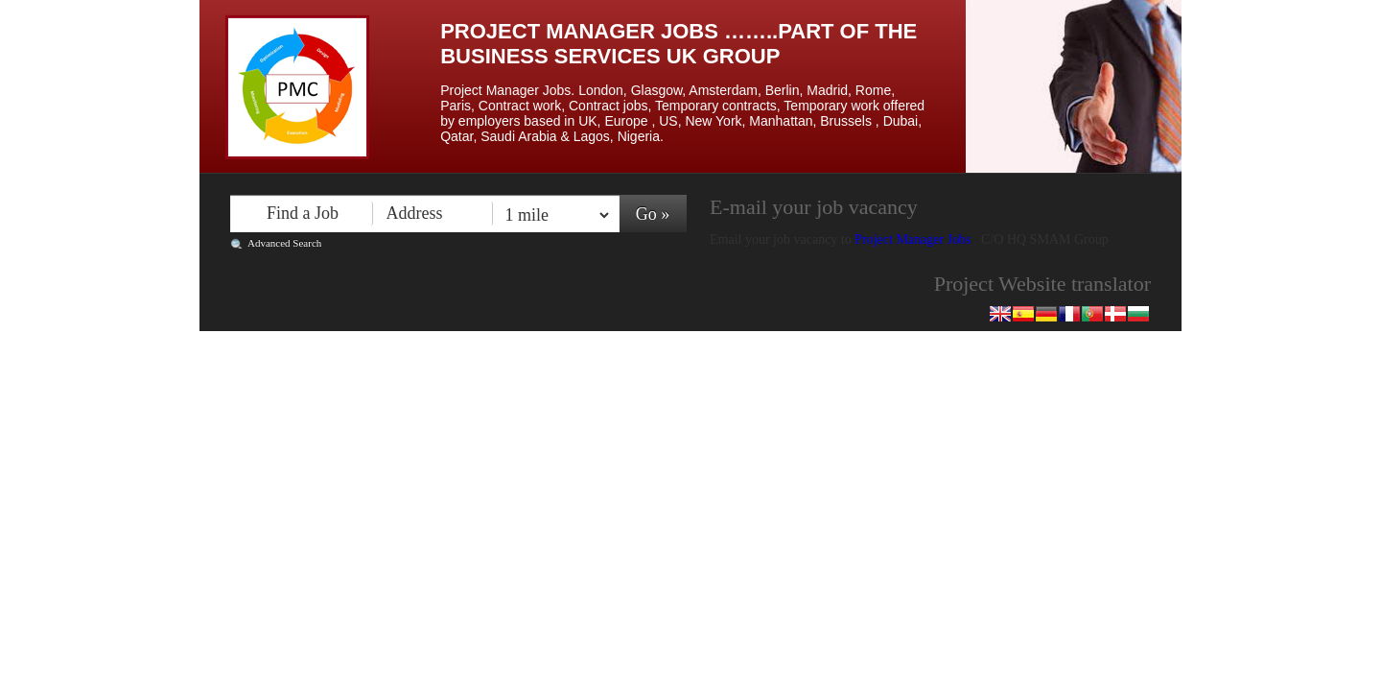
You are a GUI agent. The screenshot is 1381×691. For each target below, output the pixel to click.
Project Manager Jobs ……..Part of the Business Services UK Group (678, 43)
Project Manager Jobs (914, 239)
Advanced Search (284, 243)
